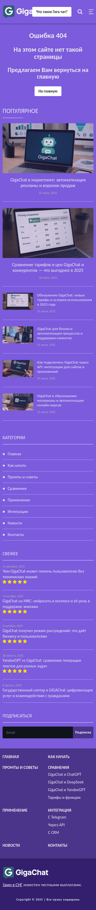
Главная (14, 453)
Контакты (16, 534)
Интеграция (18, 511)
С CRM (53, 832)
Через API (56, 824)
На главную (47, 91)
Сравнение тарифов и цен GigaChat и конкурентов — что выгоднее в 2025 (48, 267)
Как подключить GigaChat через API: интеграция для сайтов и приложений (63, 367)
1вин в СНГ (13, 884)
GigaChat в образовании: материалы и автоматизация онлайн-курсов (60, 400)
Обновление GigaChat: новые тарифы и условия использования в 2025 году (64, 300)
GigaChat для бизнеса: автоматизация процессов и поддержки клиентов (60, 333)
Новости (15, 523)
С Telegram (57, 817)
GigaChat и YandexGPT (67, 789)
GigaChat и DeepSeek (66, 782)
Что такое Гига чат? (52, 11)
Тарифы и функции (64, 797)
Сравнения (17, 488)
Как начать (17, 465)
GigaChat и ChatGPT (64, 774)
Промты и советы (23, 476)
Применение (19, 500)
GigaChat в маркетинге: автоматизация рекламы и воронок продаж (48, 182)
